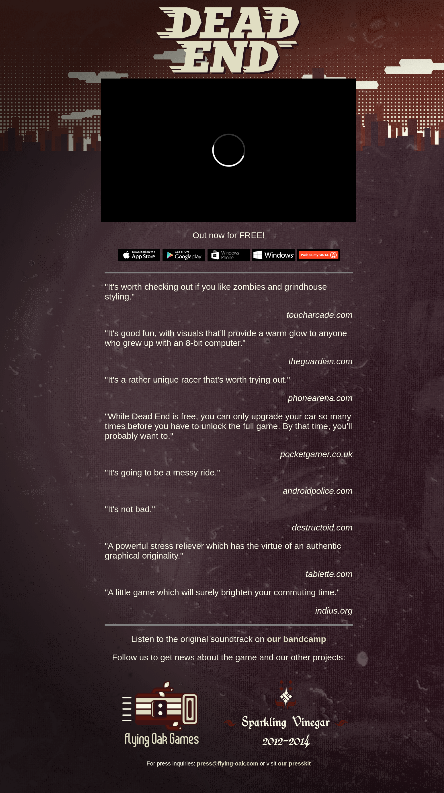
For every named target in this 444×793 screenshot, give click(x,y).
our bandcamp (296, 639)
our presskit (294, 763)
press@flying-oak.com (227, 763)
